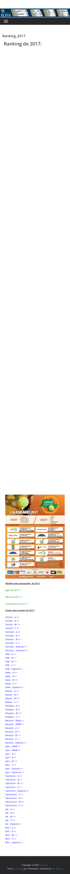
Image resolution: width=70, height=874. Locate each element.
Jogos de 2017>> (13, 590)
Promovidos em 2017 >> (17, 603)
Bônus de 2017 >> (14, 597)
